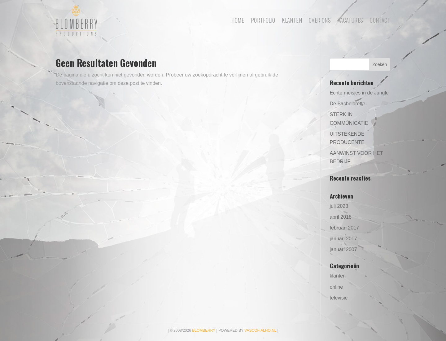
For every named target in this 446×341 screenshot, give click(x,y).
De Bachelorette (347, 103)
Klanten (292, 20)
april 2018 (341, 217)
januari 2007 (343, 249)
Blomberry (203, 330)
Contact (380, 20)
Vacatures (350, 20)
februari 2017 (344, 227)
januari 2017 (343, 238)
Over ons (320, 20)
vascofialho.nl (260, 330)
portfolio (263, 20)
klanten (338, 275)
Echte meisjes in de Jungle (359, 92)
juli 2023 (339, 206)
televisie (339, 297)
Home (237, 20)
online (336, 287)
